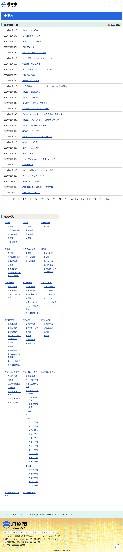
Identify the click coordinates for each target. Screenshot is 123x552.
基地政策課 (30, 261)
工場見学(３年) (28, 75)
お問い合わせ (49, 532)
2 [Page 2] (26, 199)
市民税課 (29, 230)
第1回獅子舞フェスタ (31, 64)
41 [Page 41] (78, 199)
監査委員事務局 (29, 493)
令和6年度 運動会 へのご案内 (35, 109)
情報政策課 (12, 261)
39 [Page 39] (66, 199)
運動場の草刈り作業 (30, 181)
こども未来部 (46, 283)
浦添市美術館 (13, 402)
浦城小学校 (33, 434)
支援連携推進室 (32, 290)
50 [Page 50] (95, 199)
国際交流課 (12, 269)
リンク (37, 532)
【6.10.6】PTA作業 (30, 30)
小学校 (28, 418)
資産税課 (29, 234)
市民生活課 (48, 253)
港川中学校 (33, 482)
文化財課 (11, 388)
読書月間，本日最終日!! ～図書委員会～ (39, 187)
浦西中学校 (33, 486)
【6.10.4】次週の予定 (31, 92)
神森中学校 (33, 478)
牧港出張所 (30, 340)
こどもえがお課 (50, 302)
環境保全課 (48, 261)
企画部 (7, 249)
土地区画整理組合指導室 (14, 355)
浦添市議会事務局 (48, 372)
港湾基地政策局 (29, 249)
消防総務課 (30, 324)
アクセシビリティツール (112, 4)
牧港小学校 (33, 438)
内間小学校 (33, 446)
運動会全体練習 (28, 153)
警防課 (28, 332)
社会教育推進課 (14, 384)
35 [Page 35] (42, 199)
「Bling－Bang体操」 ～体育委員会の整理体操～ (43, 114)
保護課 (28, 298)
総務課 (10, 226)
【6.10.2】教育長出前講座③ (34, 125)
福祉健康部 (27, 283)
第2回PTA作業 (28, 47)
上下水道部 (45, 320)
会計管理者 (45, 223)
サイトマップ (25, 532)
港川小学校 (33, 450)
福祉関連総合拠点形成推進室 (14, 274)
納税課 (28, 238)
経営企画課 (48, 328)
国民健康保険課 (32, 313)
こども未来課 (49, 290)
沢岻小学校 (33, 458)
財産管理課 (12, 242)
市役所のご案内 (10, 532)
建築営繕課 (12, 332)
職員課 (10, 238)
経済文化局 (9, 283)
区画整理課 (12, 350)
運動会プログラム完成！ (32, 41)
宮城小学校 (33, 454)
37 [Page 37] (54, 199)
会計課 (46, 226)
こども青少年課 (32, 380)
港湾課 (28, 253)
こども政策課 (49, 287)
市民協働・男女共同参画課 (50, 270)
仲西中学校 (33, 474)
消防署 (28, 336)
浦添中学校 (33, 470)
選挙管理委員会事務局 (12, 494)
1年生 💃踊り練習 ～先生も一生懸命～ (39, 170)
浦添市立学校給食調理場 (32, 392)
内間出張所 (30, 344)
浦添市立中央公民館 (14, 393)
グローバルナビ (119, 4)
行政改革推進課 (14, 257)
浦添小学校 (33, 422)
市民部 (43, 249)
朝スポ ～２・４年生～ (32, 131)
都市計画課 (12, 324)
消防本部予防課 (32, 328)
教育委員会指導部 (30, 372)
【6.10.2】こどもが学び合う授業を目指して (40, 120)
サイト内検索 (105, 4)
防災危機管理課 (14, 230)
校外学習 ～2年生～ (31, 193)
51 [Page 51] (101, 199)
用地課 (10, 342)
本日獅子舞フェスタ (30, 81)
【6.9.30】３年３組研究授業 (34, 53)
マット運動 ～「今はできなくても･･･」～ (40, 58)
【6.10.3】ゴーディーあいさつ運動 (37, 137)
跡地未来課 (30, 257)
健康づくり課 (31, 302)
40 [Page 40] (72, 199)
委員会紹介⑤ (27, 165)
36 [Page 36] (48, 199)
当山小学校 (33, 442)
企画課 (10, 253)
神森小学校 (33, 430)
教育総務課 (12, 376)
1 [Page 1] (21, 199)
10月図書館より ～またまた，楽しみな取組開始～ (45, 86)
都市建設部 (9, 320)
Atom (118, 25)
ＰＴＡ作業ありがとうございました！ (38, 69)
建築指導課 (12, 328)
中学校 (28, 466)
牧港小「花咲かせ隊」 (31, 148)
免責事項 (33, 514)
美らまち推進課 (14, 361)
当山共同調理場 (33, 405)
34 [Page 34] (36, 199)
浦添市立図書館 (14, 399)
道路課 (10, 346)
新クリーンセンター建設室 (14, 337)
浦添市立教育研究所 (32, 385)
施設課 (10, 380)
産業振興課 (12, 287)
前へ (15, 199)
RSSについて (69, 514)
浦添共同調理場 (33, 398)
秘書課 (10, 265)
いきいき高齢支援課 (32, 307)
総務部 (7, 223)
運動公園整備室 (14, 365)
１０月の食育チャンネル (32, 36)
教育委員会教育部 (12, 372)
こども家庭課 (49, 294)
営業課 (46, 332)
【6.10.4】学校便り (30, 97)
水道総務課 (48, 324)
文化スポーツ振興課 (14, 295)
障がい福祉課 (31, 294)
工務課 (46, 336)
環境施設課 (48, 265)
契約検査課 (12, 234)
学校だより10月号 (29, 142)
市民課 (46, 257)
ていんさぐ (48, 298)
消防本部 (26, 320)
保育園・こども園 (32, 413)
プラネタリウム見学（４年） (34, 176)
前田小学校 (33, 461)
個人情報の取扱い (50, 514)
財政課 (28, 226)
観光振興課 (12, 290)
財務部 (25, 223)
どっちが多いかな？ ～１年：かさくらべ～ (40, 159)
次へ (108, 199)
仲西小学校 (33, 426)
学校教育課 (30, 376)
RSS (113, 25)
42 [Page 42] (84, 199)
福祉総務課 (30, 287)
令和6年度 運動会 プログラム (35, 103)
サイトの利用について (15, 514)
